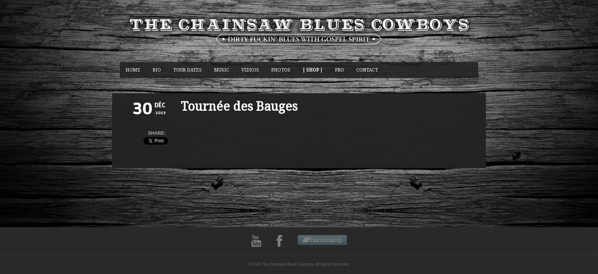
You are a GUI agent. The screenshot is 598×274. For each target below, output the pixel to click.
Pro (339, 70)
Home (132, 70)
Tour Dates (187, 70)
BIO (157, 70)
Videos (250, 70)
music (221, 70)
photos (280, 70)
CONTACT (367, 70)
